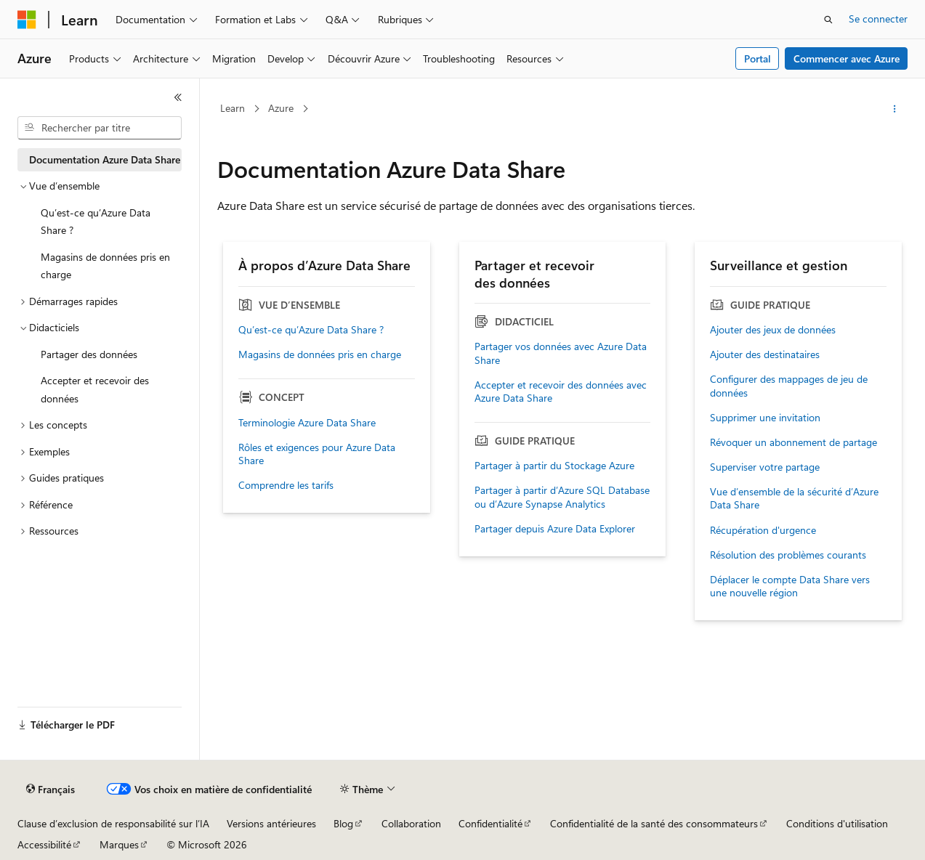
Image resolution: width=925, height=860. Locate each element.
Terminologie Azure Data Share (307, 422)
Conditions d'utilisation (837, 823)
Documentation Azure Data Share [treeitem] (104, 159)
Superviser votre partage (765, 467)
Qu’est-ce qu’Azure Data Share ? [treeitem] (95, 222)
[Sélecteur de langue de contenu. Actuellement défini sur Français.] (50, 789)
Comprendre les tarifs (286, 485)
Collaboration (411, 823)
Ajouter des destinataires (765, 354)
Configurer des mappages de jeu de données (789, 386)
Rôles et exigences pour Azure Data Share (316, 454)
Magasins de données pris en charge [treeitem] (105, 266)
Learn (232, 108)
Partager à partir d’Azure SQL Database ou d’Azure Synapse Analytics (562, 497)
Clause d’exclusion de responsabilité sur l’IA (113, 823)
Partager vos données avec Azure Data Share (560, 353)
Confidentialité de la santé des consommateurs (654, 823)
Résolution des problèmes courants (788, 554)
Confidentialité (490, 823)
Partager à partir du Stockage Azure (554, 465)
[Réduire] (178, 97)
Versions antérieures (271, 823)
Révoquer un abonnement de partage (793, 442)
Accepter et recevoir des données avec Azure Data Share (560, 391)
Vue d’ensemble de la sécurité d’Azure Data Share (794, 498)
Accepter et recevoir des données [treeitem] (95, 389)
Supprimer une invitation (765, 417)
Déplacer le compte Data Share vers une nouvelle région (790, 586)
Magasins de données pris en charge (319, 354)
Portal (757, 58)
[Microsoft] (26, 19)
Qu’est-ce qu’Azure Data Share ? (311, 329)
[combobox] (99, 127)
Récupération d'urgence (763, 530)
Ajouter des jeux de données (773, 329)
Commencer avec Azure (846, 58)
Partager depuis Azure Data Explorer (554, 528)
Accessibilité (44, 844)
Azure (281, 108)
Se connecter (878, 18)
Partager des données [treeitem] (89, 354)
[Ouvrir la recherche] (828, 20)
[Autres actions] (895, 109)
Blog (343, 823)
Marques (119, 844)
